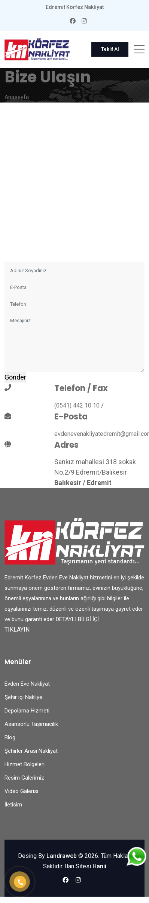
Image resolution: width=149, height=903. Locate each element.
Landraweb (61, 855)
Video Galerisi (21, 791)
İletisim (13, 804)
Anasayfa (16, 97)
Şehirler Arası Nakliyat (31, 751)
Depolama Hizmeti (26, 710)
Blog (9, 737)
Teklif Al (110, 49)
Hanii (99, 866)
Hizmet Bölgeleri (24, 764)
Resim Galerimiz (24, 777)
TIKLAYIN (17, 629)
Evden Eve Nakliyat (27, 683)
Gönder (15, 377)
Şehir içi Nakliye (23, 697)
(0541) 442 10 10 (77, 405)
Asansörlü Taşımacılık (31, 724)
